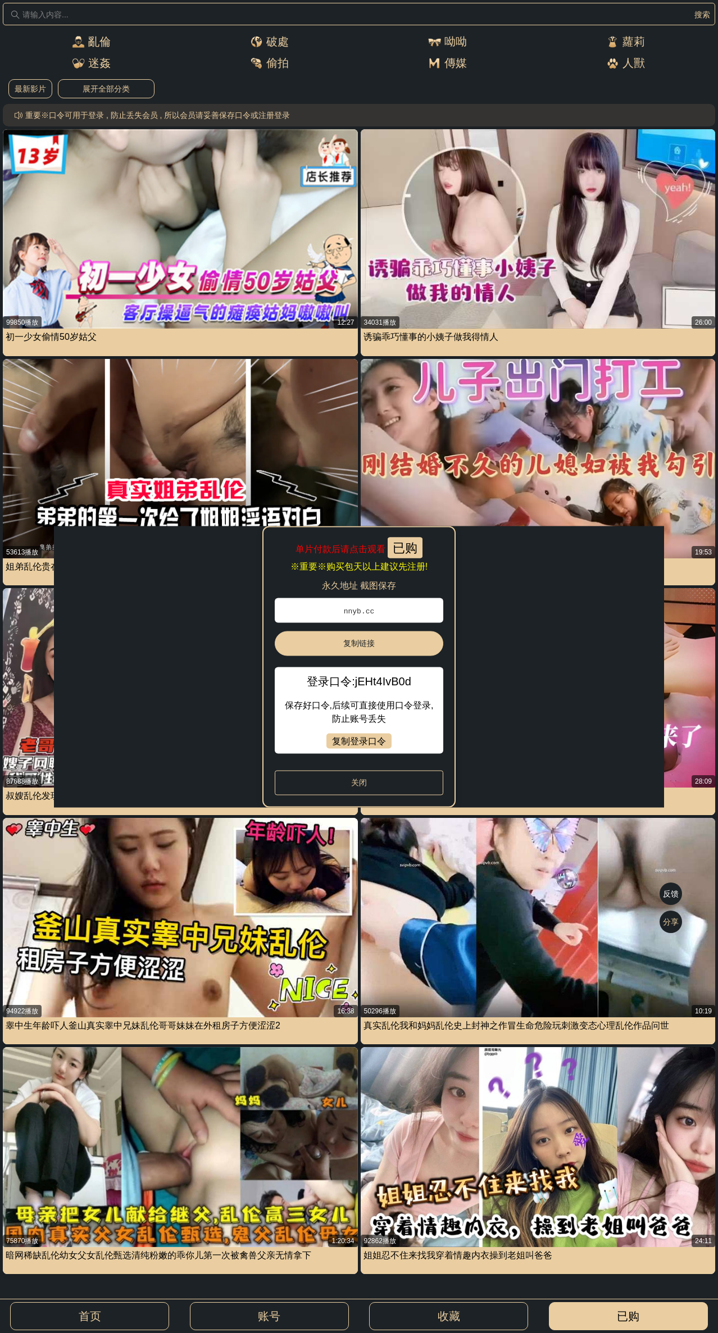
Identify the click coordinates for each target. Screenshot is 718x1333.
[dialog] (359, 666)
